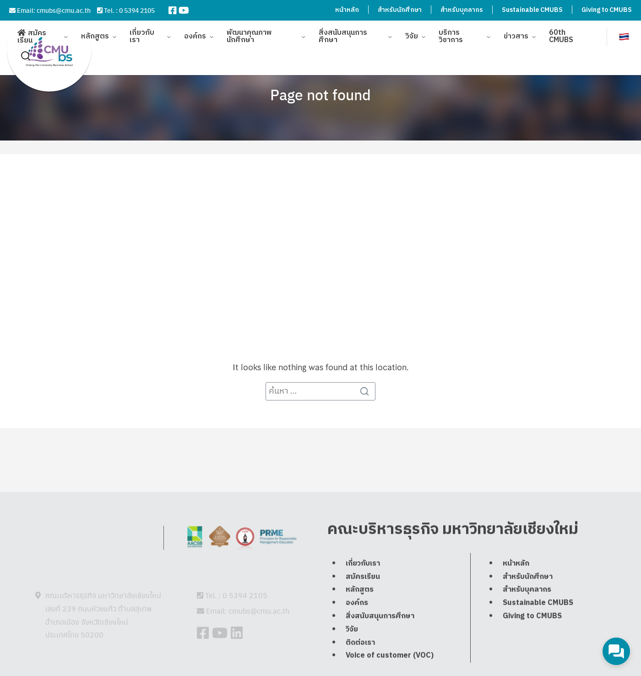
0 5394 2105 (137, 10)
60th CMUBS (561, 32)
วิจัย (411, 32)
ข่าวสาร (516, 32)
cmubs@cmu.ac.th (64, 10)
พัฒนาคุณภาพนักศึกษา (249, 32)
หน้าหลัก (347, 10)
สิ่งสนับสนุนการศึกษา (343, 32)
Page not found (320, 94)
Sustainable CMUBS (532, 10)
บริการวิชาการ (451, 32)
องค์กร (195, 32)
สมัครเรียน (31, 32)
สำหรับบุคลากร (461, 10)
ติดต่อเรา (360, 664)
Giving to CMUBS (606, 10)
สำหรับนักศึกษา (400, 10)
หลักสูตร (95, 32)
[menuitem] (624, 32)
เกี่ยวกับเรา (142, 32)
